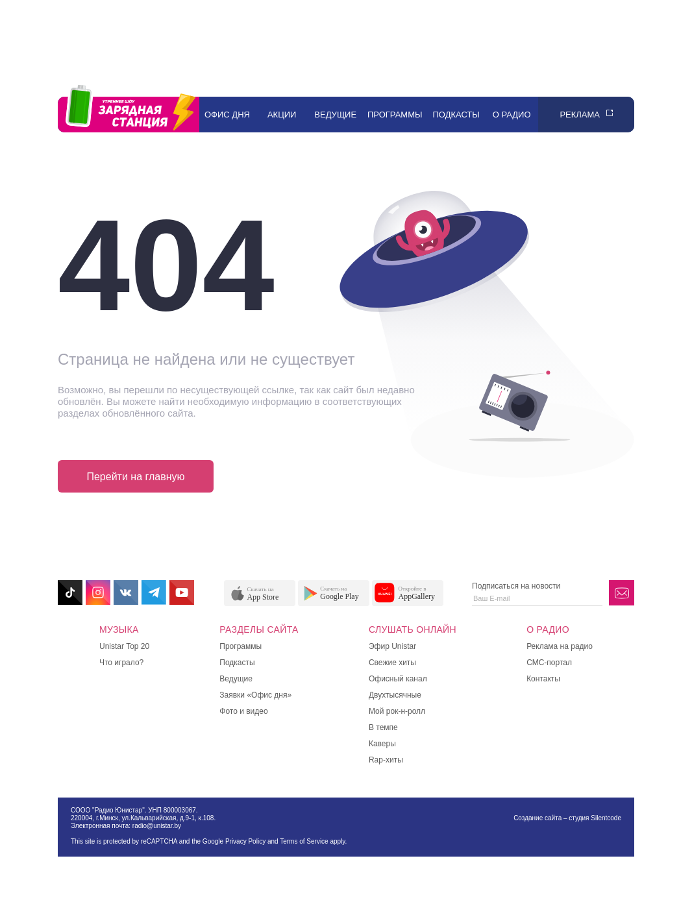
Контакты (543, 678)
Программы (395, 114)
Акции (282, 114)
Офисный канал (398, 678)
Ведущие (335, 114)
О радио (512, 114)
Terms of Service (304, 841)
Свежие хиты (392, 662)
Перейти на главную (135, 476)
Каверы (382, 743)
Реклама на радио (559, 646)
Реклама (580, 114)
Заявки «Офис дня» (255, 695)
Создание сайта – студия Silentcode (567, 818)
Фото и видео (243, 711)
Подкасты (456, 114)
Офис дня (227, 114)
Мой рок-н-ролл (397, 711)
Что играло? (121, 662)
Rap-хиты (386, 759)
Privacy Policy (245, 841)
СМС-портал (549, 662)
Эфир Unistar (392, 646)
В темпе (383, 727)
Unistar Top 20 (124, 646)
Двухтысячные (395, 695)
